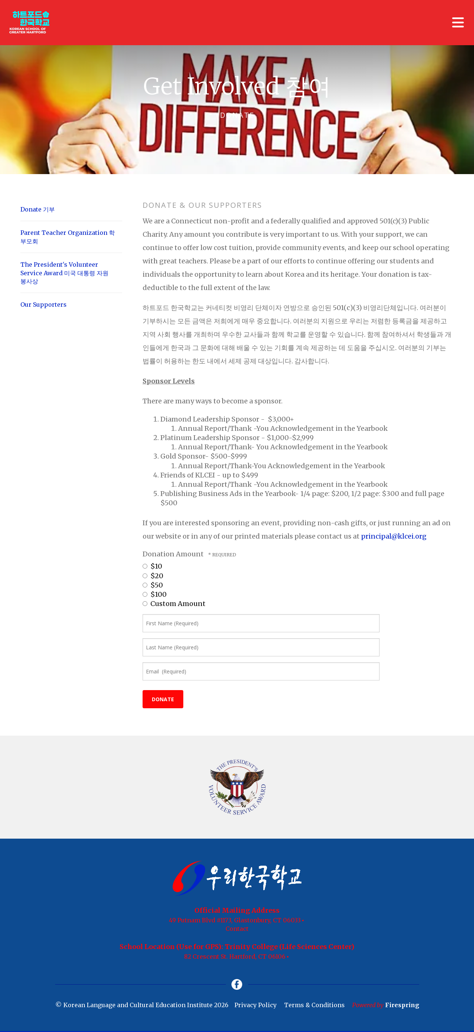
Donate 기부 (37, 209)
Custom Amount (174, 603)
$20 (153, 576)
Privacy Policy (255, 1005)
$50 (153, 585)
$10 (152, 566)
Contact (237, 928)
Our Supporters (43, 304)
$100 (155, 594)
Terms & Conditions (314, 1005)
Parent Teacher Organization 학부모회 (67, 236)
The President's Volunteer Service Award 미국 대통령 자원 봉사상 (64, 273)
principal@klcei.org (394, 536)
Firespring (402, 1005)
